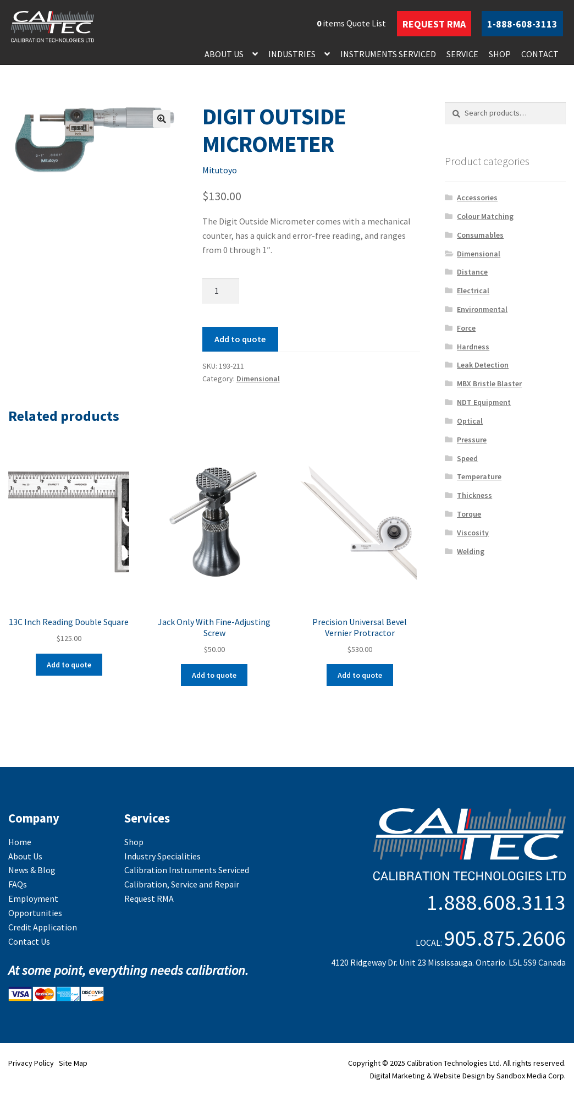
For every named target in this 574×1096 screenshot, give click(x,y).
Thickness (474, 495)
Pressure (472, 440)
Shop (500, 53)
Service (462, 53)
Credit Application (42, 927)
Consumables (480, 235)
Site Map (73, 1063)
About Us (224, 53)
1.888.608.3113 (496, 902)
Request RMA (149, 898)
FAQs (17, 884)
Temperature (479, 476)
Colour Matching (485, 216)
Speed (467, 458)
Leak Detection (483, 365)
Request (434, 24)
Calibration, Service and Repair (181, 884)
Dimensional (258, 378)
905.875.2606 (505, 938)
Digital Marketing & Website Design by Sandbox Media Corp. (468, 1076)
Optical (470, 421)
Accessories (477, 197)
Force (466, 328)
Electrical (473, 290)
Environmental (482, 309)
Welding (470, 551)
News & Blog (32, 869)
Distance (472, 272)
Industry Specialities (162, 856)
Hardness (473, 347)
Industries (292, 53)
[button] (161, 119)
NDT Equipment (484, 402)
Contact (540, 53)
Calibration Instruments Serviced (186, 869)
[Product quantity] (221, 291)
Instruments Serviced (388, 53)
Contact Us (29, 941)
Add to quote (240, 338)
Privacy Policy (31, 1063)
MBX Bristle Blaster (489, 383)
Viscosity (473, 533)
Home (19, 841)
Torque (469, 514)
